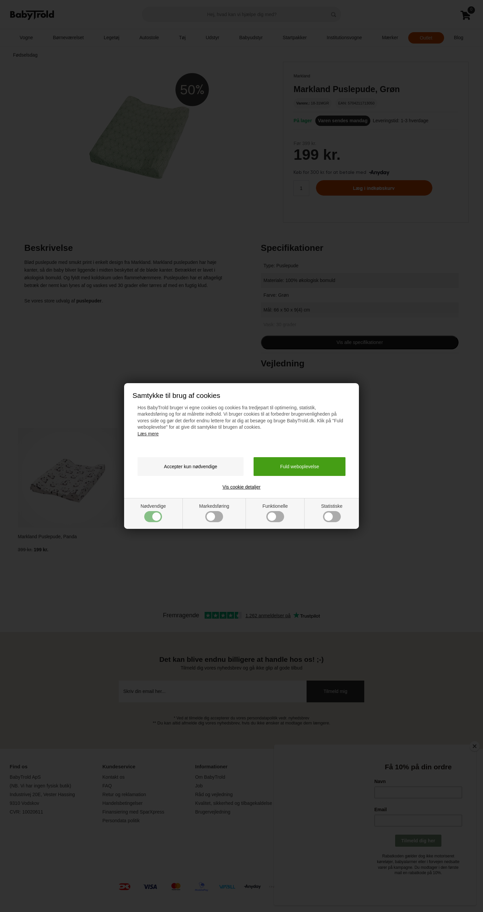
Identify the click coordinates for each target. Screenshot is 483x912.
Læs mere (148, 433)
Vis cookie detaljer (241, 487)
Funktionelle (275, 512)
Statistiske (331, 512)
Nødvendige (153, 512)
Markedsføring (214, 512)
